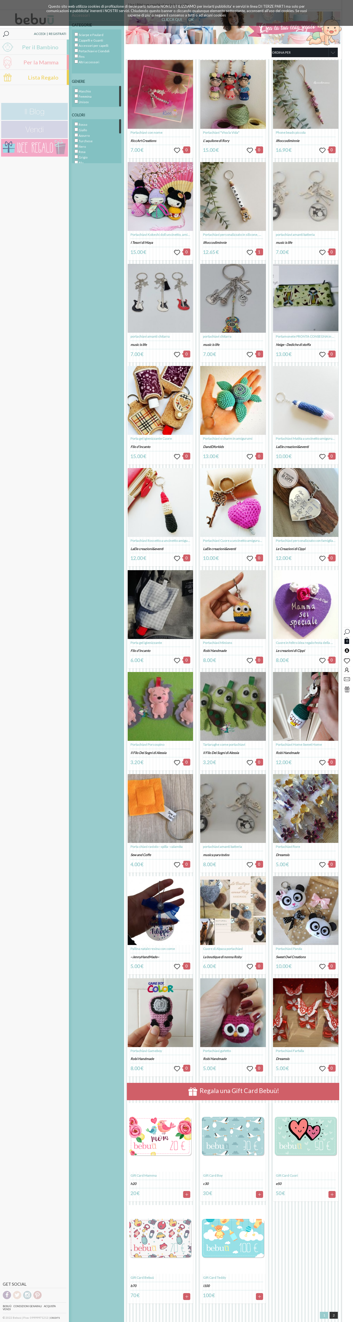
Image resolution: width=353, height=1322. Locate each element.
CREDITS (55, 1317)
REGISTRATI (57, 34)
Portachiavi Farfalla (290, 1051)
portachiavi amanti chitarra (150, 336)
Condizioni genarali (28, 1306)
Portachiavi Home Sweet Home (299, 744)
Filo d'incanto (140, 447)
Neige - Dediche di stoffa (293, 345)
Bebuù (7, 1306)
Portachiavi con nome (146, 132)
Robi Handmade (142, 1059)
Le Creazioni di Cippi (290, 549)
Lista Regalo (43, 77)
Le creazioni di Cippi (290, 651)
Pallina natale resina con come (152, 949)
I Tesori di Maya (141, 243)
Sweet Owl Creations (291, 957)
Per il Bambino (40, 47)
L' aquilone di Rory (216, 141)
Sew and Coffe (140, 855)
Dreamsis (282, 855)
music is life (138, 345)
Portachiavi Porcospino (147, 744)
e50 (278, 1184)
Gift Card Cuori (287, 1175)
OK (191, 19)
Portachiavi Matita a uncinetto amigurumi (306, 438)
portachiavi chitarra (217, 336)
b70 (133, 1286)
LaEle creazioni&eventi (146, 549)
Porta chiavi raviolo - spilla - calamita (156, 847)
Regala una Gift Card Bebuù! (233, 1091)
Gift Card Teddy (214, 1277)
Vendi (7, 1309)
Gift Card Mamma (143, 1175)
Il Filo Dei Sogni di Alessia (148, 753)
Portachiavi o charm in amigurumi (227, 438)
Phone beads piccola (291, 132)
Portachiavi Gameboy (146, 1051)
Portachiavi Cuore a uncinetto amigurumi (233, 541)
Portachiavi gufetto (217, 1051)
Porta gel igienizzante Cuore (151, 438)
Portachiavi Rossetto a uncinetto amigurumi (162, 541)
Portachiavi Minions (217, 643)
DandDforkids (213, 447)
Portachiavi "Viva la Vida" (221, 132)
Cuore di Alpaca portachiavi (223, 949)
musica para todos (216, 855)
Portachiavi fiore (288, 847)
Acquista (50, 1306)
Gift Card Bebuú (142, 1277)
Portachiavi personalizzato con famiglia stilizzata (311, 541)
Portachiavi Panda (289, 949)
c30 (205, 1184)
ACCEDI (40, 34)
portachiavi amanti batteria (222, 847)
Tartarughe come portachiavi (224, 744)
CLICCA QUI (172, 19)
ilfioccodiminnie (214, 243)
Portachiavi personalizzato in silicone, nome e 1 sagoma (244, 235)
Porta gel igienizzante (146, 643)
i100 (206, 1286)
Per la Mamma (40, 62)
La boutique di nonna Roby (222, 957)
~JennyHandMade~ (144, 957)
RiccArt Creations (143, 141)
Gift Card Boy (213, 1175)
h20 (133, 1184)
